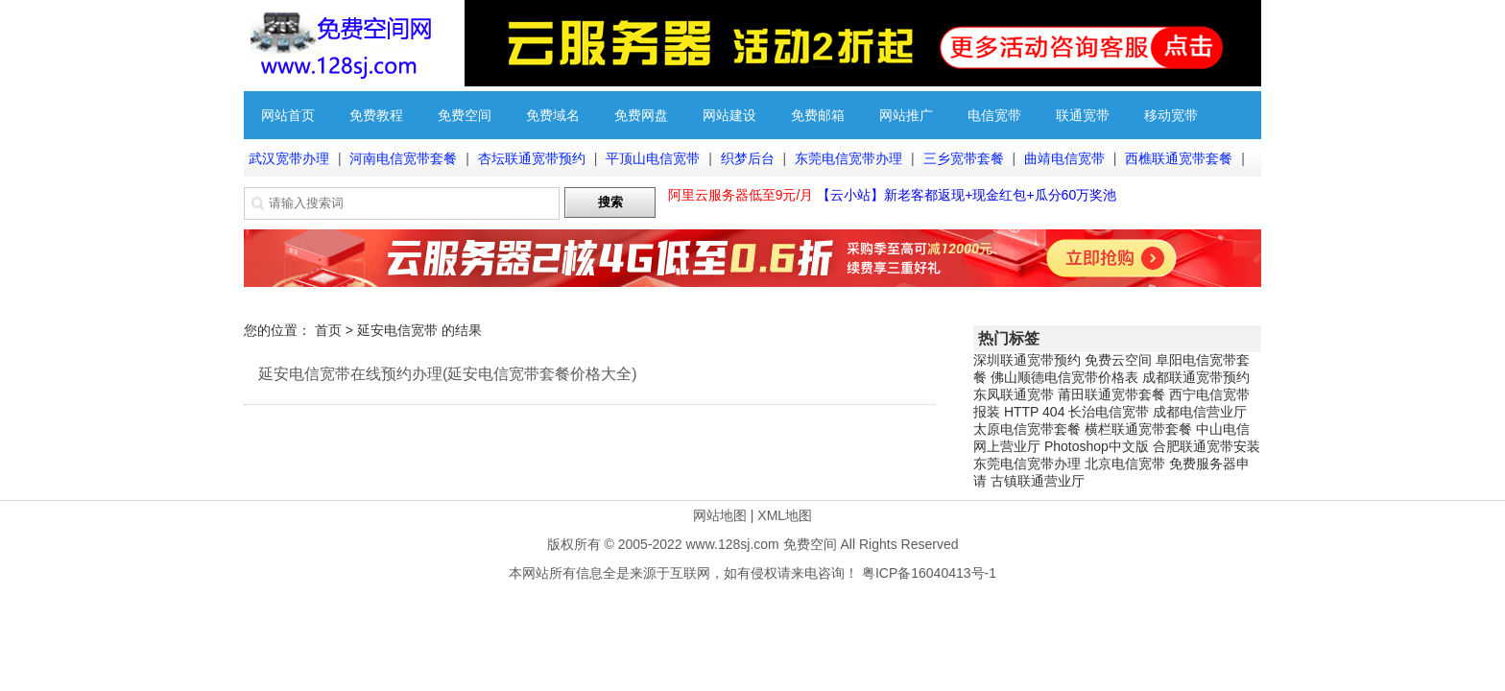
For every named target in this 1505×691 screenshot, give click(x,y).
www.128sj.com (731, 544)
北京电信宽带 (1125, 463)
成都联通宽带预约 (1196, 377)
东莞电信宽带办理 (848, 158)
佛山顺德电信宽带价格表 (1064, 377)
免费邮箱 (818, 115)
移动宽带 (1171, 115)
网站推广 (906, 115)
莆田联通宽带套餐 (1111, 394)
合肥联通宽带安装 (1206, 446)
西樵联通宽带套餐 (1178, 158)
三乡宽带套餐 (963, 158)
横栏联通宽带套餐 (1138, 429)
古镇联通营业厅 (1038, 480)
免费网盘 (641, 115)
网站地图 (720, 515)
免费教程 (376, 115)
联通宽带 (1083, 115)
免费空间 (464, 115)
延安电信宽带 (397, 330)
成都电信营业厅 (1200, 411)
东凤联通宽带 (1013, 394)
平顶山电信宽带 (653, 158)
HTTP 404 (1034, 411)
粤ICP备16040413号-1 (929, 573)
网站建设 (729, 115)
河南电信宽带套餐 (403, 158)
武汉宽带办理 (289, 158)
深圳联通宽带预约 (1027, 360)
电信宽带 (994, 115)
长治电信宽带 (1108, 411)
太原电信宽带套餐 (1027, 429)
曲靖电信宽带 (1064, 158)
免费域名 (553, 115)
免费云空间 (1118, 360)
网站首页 (288, 115)
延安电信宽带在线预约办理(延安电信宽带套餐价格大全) (447, 374)
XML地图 (784, 515)
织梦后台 (748, 158)
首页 (328, 330)
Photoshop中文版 (1096, 446)
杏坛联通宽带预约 (531, 158)
